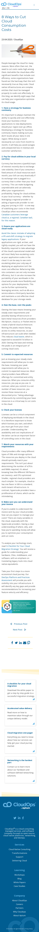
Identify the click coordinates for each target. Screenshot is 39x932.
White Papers (20, 882)
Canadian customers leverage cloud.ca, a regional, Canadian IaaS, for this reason (17, 217)
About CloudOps (19, 900)
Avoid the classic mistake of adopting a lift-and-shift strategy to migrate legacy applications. (18, 236)
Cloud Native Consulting (19, 849)
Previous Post (18, 623)
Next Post (19, 629)
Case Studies (19, 886)
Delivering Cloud (19, 860)
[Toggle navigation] (35, 5)
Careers (19, 904)
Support (19, 857)
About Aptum (19, 915)
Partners (19, 908)
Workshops (19, 875)
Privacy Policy (29, 929)
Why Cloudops (19, 911)
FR (8, 8)
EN (3, 8)
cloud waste (19, 336)
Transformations (19, 853)
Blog (19, 878)
